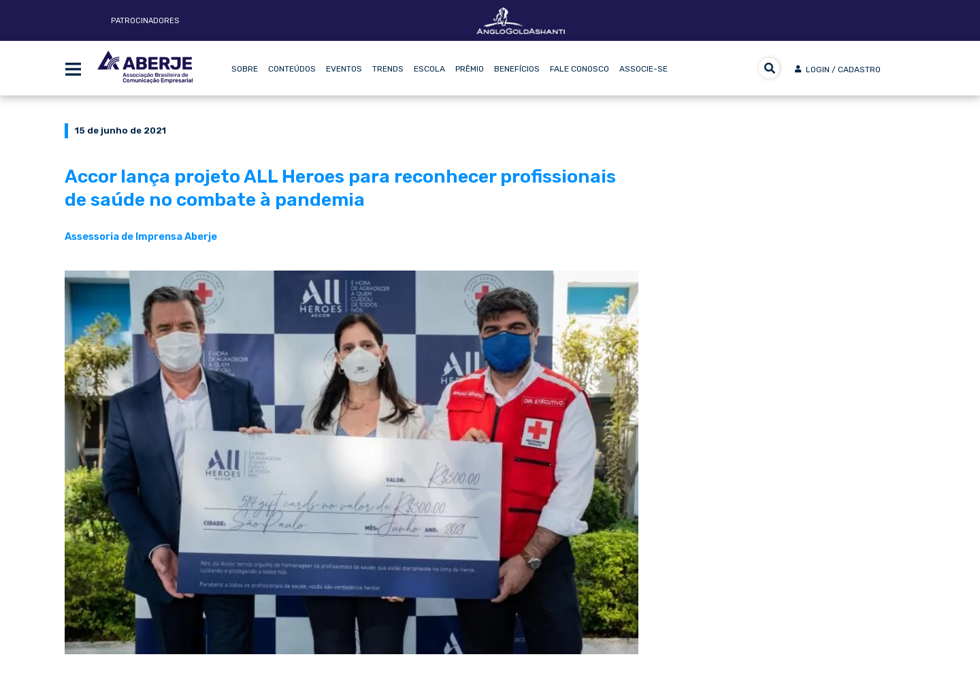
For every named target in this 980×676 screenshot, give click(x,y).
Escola (429, 69)
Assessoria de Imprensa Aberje (141, 236)
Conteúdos (292, 69)
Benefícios (517, 69)
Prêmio (469, 69)
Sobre (244, 69)
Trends (388, 69)
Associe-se (643, 69)
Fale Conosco (579, 69)
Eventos (344, 69)
